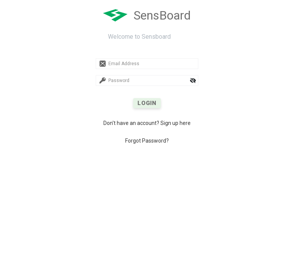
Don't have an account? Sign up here (147, 123)
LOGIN (147, 103)
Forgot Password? (147, 140)
